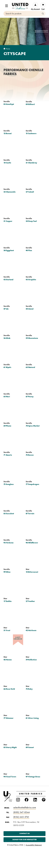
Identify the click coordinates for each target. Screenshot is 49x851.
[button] (7, 6)
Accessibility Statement (34, 845)
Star (27, 569)
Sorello (7, 101)
